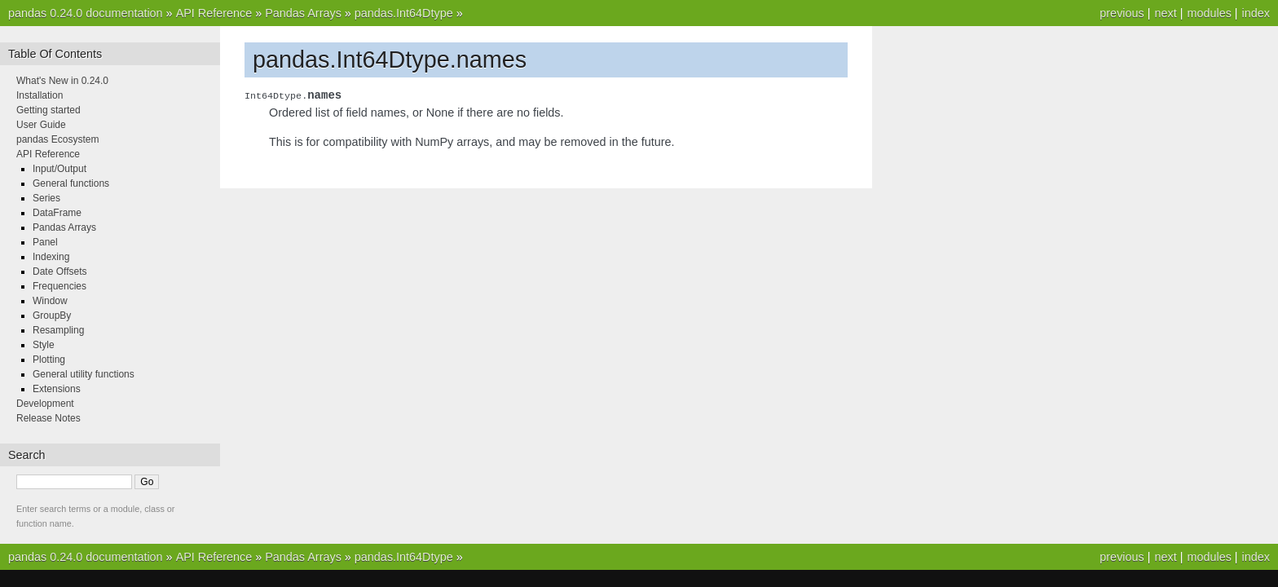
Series (46, 198)
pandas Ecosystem (57, 139)
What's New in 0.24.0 (62, 80)
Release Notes (48, 418)
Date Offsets (59, 271)
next (1165, 13)
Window (50, 301)
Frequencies (59, 286)
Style (44, 345)
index (1256, 13)
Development (45, 403)
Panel (45, 242)
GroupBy (52, 315)
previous (1122, 13)
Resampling (58, 330)
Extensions (57, 389)
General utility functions (83, 374)
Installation (39, 95)
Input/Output (59, 168)
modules (1209, 13)
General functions (71, 183)
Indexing (51, 257)
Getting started (48, 110)
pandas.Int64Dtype (404, 13)
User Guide (41, 124)
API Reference (214, 13)
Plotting (49, 359)
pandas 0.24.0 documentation (85, 13)
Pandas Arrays (303, 13)
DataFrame (57, 212)
